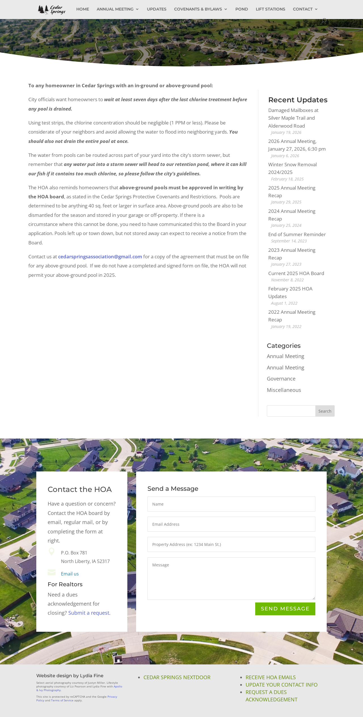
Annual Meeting (285, 356)
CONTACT (303, 9)
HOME (82, 9)
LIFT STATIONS (270, 9)
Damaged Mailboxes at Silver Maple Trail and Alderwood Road (293, 118)
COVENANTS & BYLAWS (198, 9)
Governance (281, 378)
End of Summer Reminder (297, 234)
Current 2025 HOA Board (296, 273)
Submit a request (88, 612)
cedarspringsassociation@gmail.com (100, 256)
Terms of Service (62, 700)
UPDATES (156, 9)
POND (241, 9)
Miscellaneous (284, 389)
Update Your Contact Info (282, 684)
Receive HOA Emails (271, 677)
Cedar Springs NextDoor (176, 677)
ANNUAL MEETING (115, 9)
